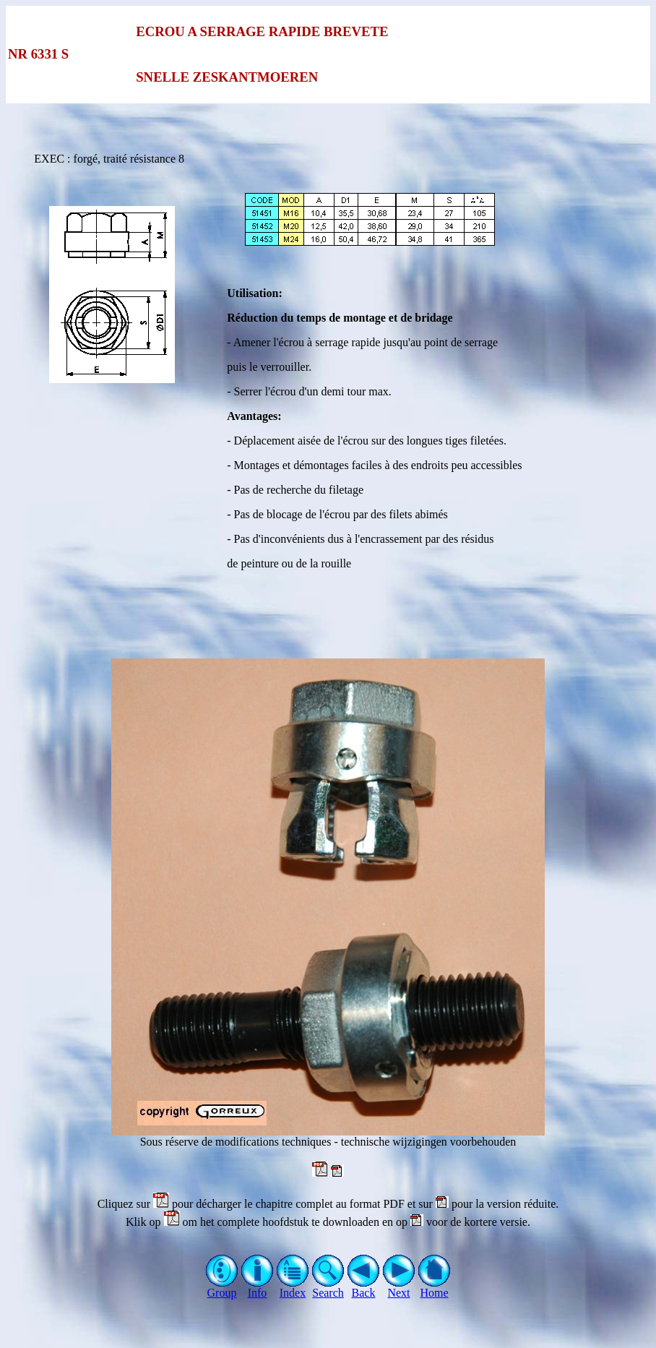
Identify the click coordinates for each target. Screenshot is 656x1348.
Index (293, 1287)
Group (222, 1287)
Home (434, 1287)
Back (364, 1287)
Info (257, 1287)
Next (399, 1287)
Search (328, 1287)
